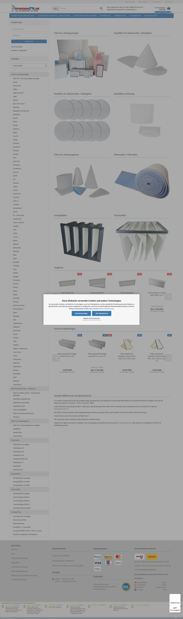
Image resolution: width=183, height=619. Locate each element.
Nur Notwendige (81, 313)
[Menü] (179, 595)
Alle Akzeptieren (101, 313)
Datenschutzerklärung (106, 309)
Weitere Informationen (91, 319)
